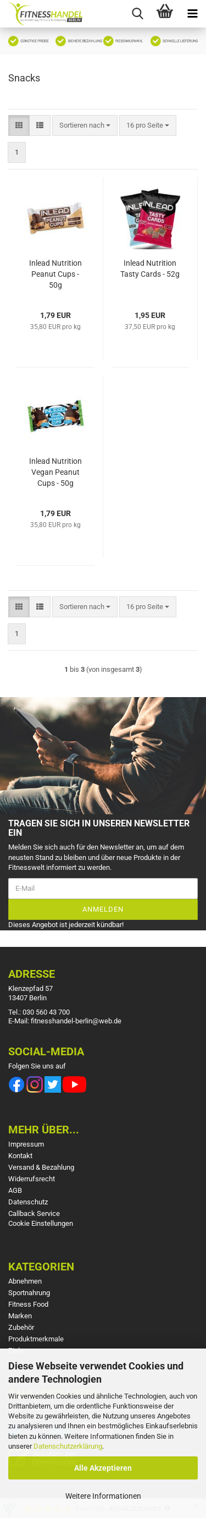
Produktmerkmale (36, 1339)
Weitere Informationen (103, 1496)
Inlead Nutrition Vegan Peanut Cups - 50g (55, 472)
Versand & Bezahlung (41, 1167)
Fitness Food (28, 1304)
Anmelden (103, 909)
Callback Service (34, 1213)
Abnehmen (25, 1281)
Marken (20, 1316)
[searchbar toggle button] (137, 14)
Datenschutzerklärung (68, 1446)
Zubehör (21, 1327)
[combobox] (85, 125)
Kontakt (20, 1156)
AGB (15, 1190)
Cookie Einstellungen (40, 1223)
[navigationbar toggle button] (192, 14)
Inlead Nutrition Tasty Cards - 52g (150, 268)
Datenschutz (28, 1202)
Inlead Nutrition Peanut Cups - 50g (55, 274)
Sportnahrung (29, 1293)
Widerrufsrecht (31, 1179)
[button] (19, 125)
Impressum (26, 1144)
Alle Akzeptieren (103, 1468)
